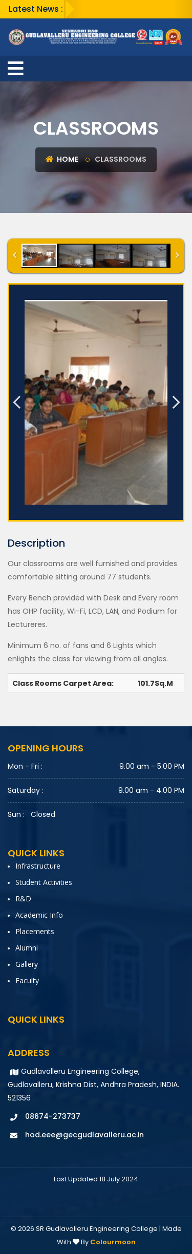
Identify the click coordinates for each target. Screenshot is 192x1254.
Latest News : (36, 9)
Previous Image (16, 402)
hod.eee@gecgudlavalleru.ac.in (84, 1135)
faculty (27, 980)
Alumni (26, 948)
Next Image (175, 402)
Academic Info (39, 915)
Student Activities (43, 882)
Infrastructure (37, 866)
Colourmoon (113, 1242)
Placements (34, 931)
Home (62, 159)
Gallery (26, 964)
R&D (23, 898)
